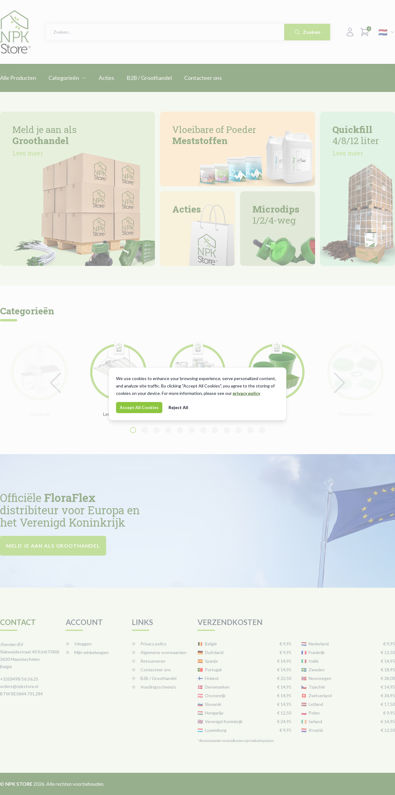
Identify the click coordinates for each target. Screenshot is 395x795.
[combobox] (165, 32)
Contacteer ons (203, 77)
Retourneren (148, 661)
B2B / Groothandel (149, 77)
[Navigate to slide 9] (226, 430)
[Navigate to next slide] (339, 382)
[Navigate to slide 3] (156, 430)
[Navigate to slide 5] (180, 430)
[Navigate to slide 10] (238, 430)
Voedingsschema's (154, 686)
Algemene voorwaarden (159, 652)
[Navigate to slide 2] (144, 430)
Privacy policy (149, 643)
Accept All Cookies (139, 407)
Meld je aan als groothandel (53, 546)
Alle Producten (18, 77)
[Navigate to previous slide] (55, 382)
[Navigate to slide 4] (168, 430)
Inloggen (79, 643)
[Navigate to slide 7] (203, 430)
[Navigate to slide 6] (191, 430)
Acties (106, 77)
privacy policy (246, 393)
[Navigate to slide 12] (262, 430)
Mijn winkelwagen (87, 652)
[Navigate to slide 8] (215, 430)
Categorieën (67, 77)
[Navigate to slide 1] (133, 430)
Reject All (178, 407)
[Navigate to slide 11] (250, 430)
